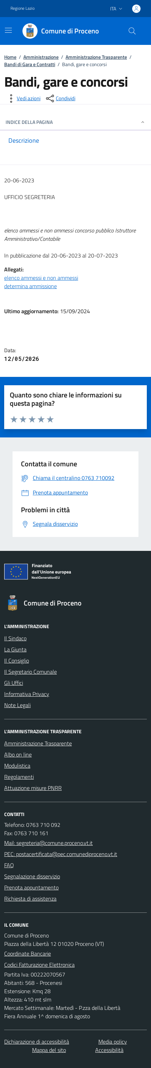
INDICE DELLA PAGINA (75, 122)
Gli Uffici (13, 683)
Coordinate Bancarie (27, 953)
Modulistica (17, 765)
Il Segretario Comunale (30, 671)
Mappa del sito (49, 1050)
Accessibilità (109, 1050)
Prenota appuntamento (31, 887)
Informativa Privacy (26, 694)
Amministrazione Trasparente (96, 57)
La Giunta (15, 649)
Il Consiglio (16, 660)
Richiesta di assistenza (30, 898)
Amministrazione (41, 57)
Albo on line (18, 754)
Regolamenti (19, 777)
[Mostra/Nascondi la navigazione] (8, 30)
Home (10, 57)
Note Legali (17, 705)
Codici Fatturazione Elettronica (39, 964)
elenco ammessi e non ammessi (41, 278)
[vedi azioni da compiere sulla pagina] (23, 98)
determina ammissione (30, 286)
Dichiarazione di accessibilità (36, 1041)
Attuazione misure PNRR (33, 788)
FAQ (9, 865)
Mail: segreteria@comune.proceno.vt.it (48, 843)
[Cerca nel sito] (132, 31)
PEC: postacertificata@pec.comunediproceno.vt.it (60, 854)
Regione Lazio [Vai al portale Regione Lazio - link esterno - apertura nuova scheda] (22, 8)
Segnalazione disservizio (32, 876)
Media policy (112, 1041)
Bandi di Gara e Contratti (29, 64)
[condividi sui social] (60, 98)
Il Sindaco (15, 638)
